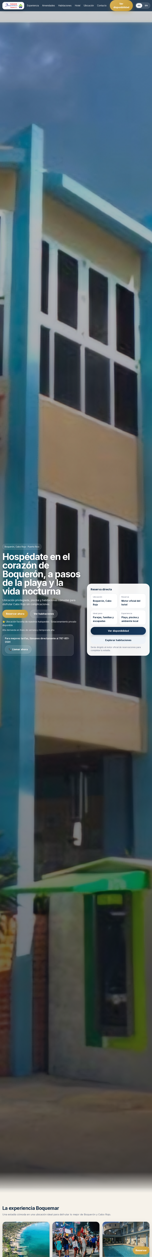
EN (146, 5)
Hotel (77, 5)
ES (139, 5)
